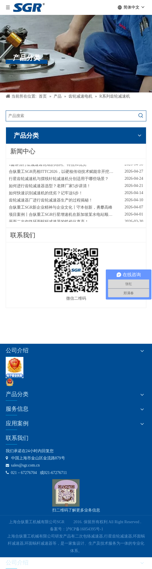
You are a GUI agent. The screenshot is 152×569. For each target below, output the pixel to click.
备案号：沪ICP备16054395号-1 (76, 529)
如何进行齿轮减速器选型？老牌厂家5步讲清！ (50, 187)
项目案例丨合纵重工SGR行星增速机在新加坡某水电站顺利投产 (64, 216)
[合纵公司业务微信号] (66, 493)
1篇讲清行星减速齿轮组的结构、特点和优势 (48, 165)
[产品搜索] (71, 116)
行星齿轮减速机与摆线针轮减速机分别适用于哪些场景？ (59, 180)
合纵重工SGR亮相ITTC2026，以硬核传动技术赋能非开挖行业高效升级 (71, 173)
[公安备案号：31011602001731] (10, 382)
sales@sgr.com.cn (23, 465)
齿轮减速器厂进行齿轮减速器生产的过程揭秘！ (51, 201)
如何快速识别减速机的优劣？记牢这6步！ (46, 194)
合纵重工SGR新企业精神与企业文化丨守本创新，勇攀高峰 (60, 208)
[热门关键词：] (141, 116)
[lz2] (14, 367)
